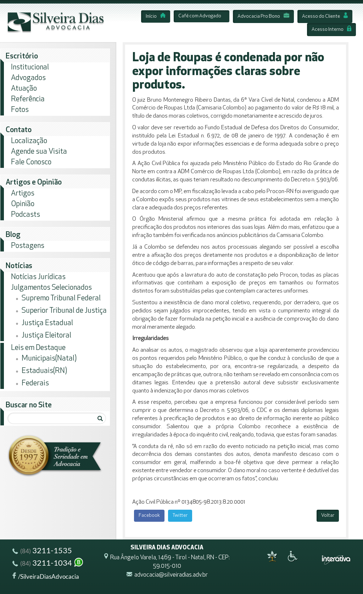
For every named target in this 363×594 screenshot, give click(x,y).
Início (156, 16)
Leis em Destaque (38, 348)
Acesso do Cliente (325, 16)
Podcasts (25, 215)
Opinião (22, 204)
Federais (35, 383)
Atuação (24, 88)
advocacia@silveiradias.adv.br (171, 575)
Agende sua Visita (39, 151)
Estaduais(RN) (44, 371)
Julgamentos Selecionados (51, 288)
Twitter (180, 515)
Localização (29, 141)
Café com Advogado (199, 16)
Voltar (327, 515)
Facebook (149, 515)
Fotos (20, 110)
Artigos (22, 193)
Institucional (30, 67)
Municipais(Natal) (49, 358)
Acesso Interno (331, 30)
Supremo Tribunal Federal (61, 298)
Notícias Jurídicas (38, 277)
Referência (28, 99)
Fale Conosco (31, 162)
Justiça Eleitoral (46, 335)
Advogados (28, 78)
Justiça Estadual (47, 323)
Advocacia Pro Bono (263, 16)
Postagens (27, 246)
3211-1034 (48, 563)
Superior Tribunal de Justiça (64, 311)
